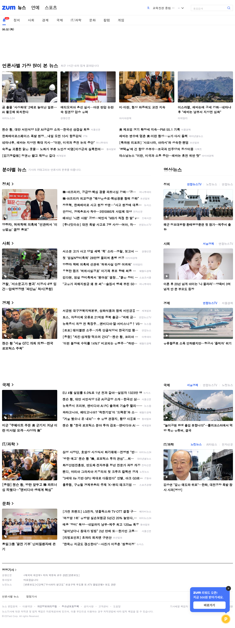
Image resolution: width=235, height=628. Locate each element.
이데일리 (183, 118)
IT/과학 (76, 20)
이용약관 (27, 606)
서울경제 (208, 244)
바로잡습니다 (31, 579)
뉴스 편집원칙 (10, 606)
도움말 (117, 606)
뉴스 (22, 7)
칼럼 (106, 20)
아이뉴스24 (8, 118)
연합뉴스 (227, 184)
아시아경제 (125, 118)
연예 (35, 7)
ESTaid (8, 616)
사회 (31, 20)
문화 (92, 20)
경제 (45, 20)
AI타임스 (211, 444)
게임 (121, 20)
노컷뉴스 (211, 184)
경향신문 (65, 118)
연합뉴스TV (194, 184)
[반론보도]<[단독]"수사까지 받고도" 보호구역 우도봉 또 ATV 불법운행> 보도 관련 (70, 584)
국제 (59, 20)
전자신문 (227, 444)
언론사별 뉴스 (10, 596)
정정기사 (8, 570)
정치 (16, 20)
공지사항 (89, 606)
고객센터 (103, 606)
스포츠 (51, 7)
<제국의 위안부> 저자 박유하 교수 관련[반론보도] (52, 575)
